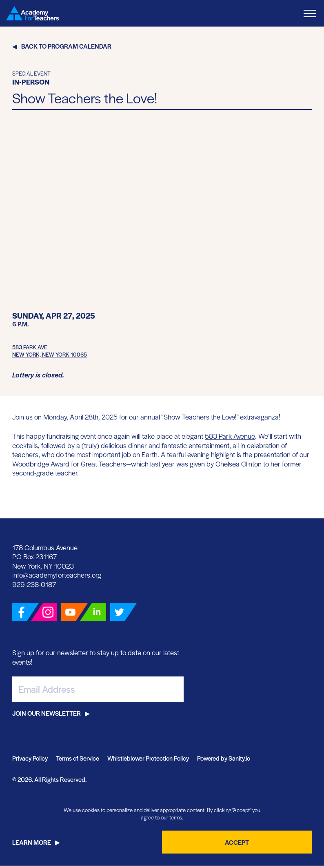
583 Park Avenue (230, 436)
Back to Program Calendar (66, 46)
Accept (237, 842)
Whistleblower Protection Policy (148, 758)
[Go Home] (32, 13)
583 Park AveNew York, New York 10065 (49, 350)
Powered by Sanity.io (223, 758)
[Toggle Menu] (309, 13)
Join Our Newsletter (46, 713)
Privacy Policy (30, 758)
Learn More (31, 842)
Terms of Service (77, 758)
